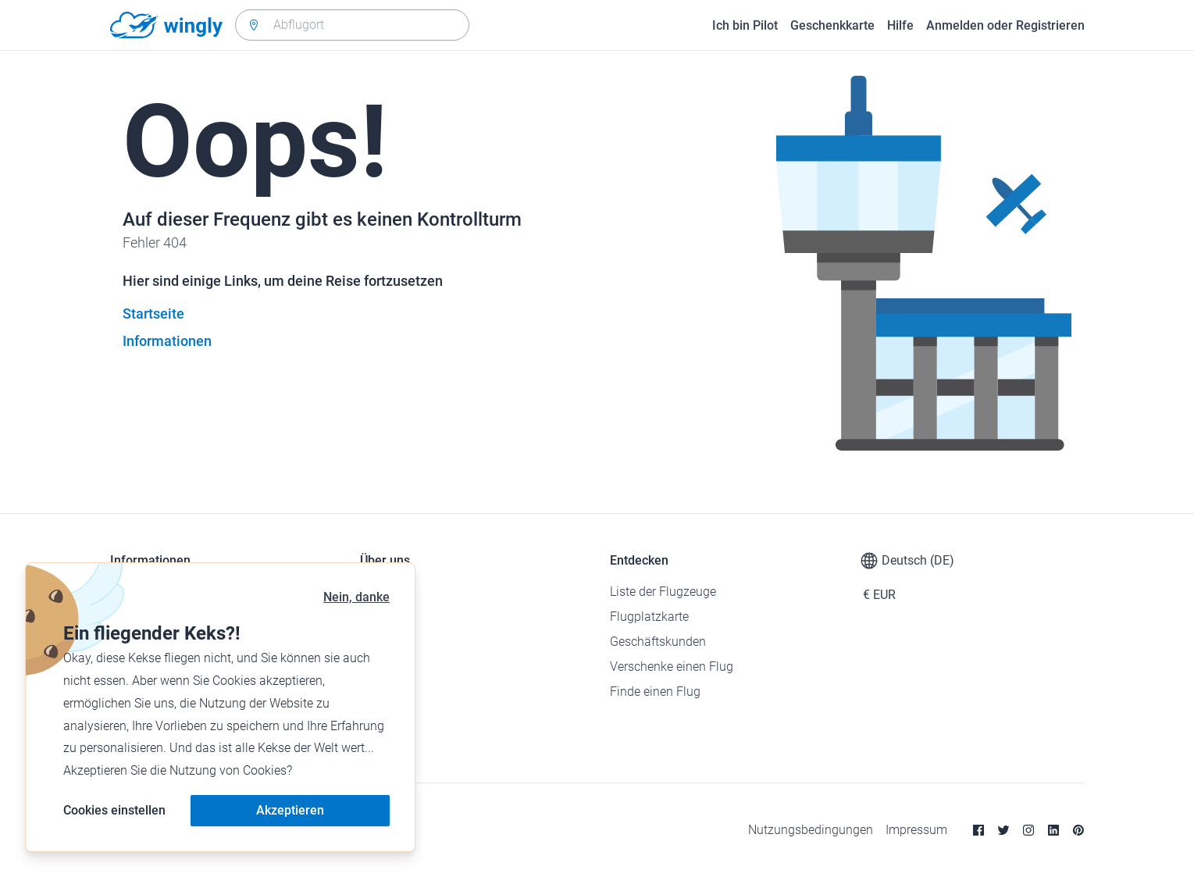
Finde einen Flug (655, 691)
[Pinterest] (1078, 830)
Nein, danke (356, 597)
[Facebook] (978, 830)
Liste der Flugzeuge (663, 591)
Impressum (916, 829)
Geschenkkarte (832, 25)
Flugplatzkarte (649, 616)
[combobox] (352, 25)
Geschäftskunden (658, 641)
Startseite (153, 313)
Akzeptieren (290, 810)
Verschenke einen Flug (671, 666)
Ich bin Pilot (745, 25)
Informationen (167, 341)
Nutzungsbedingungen (810, 829)
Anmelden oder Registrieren (1005, 25)
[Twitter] (1003, 830)
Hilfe (900, 25)
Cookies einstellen (114, 810)
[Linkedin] (1053, 830)
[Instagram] (1028, 830)
